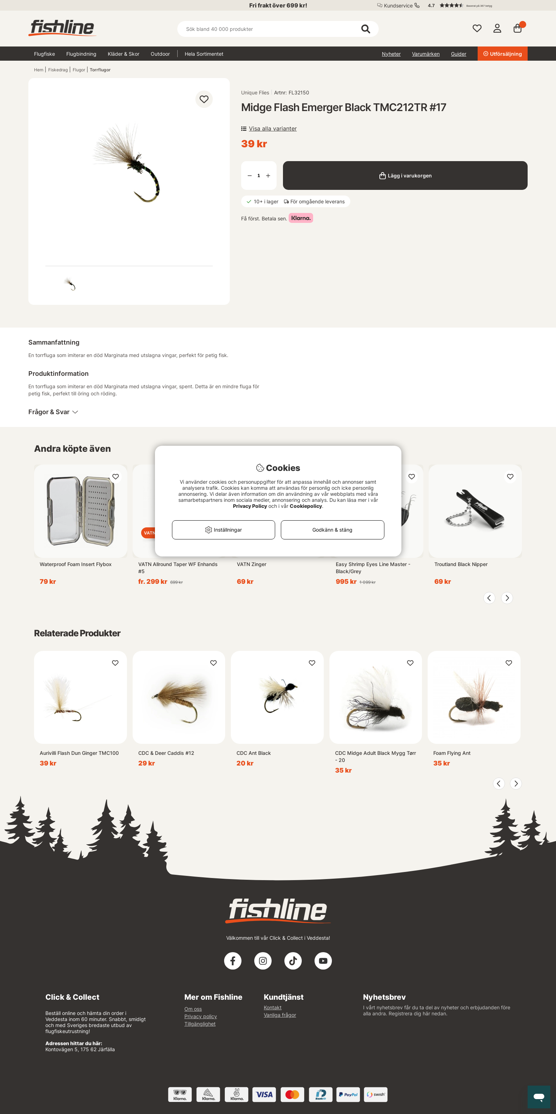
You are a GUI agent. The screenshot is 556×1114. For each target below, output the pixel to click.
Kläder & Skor (123, 54)
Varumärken (426, 54)
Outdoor (160, 54)
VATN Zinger (251, 564)
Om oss (193, 1009)
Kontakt (273, 1007)
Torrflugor (100, 69)
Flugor (79, 69)
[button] (474, 5)
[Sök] (278, 29)
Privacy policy (200, 1016)
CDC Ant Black (254, 753)
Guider (458, 54)
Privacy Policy (250, 506)
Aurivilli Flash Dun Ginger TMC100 (79, 753)
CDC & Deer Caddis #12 (166, 753)
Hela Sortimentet (204, 54)
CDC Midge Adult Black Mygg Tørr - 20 (375, 756)
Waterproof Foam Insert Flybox (76, 564)
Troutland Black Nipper (461, 564)
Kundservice (398, 5)
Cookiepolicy (306, 506)
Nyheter (391, 54)
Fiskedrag (58, 69)
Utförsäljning (502, 54)
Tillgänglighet (200, 1024)
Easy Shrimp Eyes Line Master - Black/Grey (373, 567)
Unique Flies (255, 92)
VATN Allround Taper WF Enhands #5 (178, 567)
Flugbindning (81, 54)
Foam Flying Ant (452, 753)
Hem (38, 69)
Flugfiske (44, 54)
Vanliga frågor (280, 1015)
